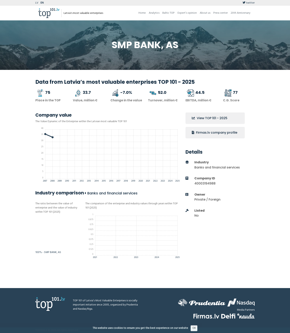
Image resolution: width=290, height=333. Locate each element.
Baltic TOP (168, 13)
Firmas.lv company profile (214, 132)
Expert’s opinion (187, 13)
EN (42, 3)
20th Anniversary (240, 13)
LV (36, 3)
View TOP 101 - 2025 (209, 118)
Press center (220, 13)
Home (142, 13)
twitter (249, 3)
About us (205, 13)
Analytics (154, 13)
